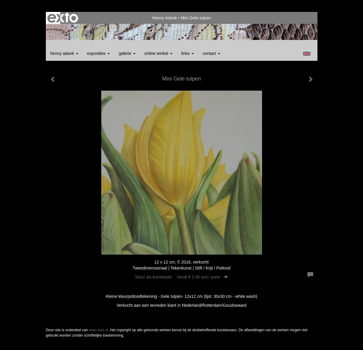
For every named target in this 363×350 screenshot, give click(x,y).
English (306, 53)
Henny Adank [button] (64, 53)
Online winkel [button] (158, 53)
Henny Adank (164, 18)
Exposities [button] (98, 53)
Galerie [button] (127, 53)
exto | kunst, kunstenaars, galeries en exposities (63, 18)
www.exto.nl (98, 330)
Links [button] (187, 53)
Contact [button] (211, 53)
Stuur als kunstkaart (181, 277)
